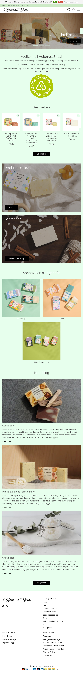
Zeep (61, 319)
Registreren (7, 636)
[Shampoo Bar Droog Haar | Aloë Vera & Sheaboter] (51, 122)
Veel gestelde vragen (52, 639)
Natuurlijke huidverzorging (54, 621)
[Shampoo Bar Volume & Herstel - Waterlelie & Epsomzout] (31, 122)
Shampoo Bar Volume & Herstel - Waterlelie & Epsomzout (31, 138)
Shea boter (8, 557)
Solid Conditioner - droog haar (71, 135)
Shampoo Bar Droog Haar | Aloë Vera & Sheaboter (52, 137)
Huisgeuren (48, 628)
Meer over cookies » (71, 2)
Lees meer (7, 441)
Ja (54, 2)
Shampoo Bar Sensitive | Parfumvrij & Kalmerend (11, 137)
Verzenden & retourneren (53, 646)
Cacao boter (8, 425)
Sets (45, 618)
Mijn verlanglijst (9, 642)
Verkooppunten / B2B (52, 642)
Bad (44, 624)
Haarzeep (21, 319)
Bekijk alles (41, 154)
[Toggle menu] (78, 9)
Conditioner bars (41, 362)
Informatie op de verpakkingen (18, 491)
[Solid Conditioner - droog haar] (72, 122)
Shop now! (73, 41)
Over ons (47, 636)
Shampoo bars (49, 612)
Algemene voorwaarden (53, 649)
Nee (60, 2)
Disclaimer (47, 655)
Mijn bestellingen (9, 639)
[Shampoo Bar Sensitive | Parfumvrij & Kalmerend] (11, 122)
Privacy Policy (49, 652)
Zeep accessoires (50, 615)
